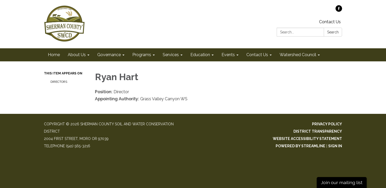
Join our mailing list (341, 182)
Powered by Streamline (300, 146)
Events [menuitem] (228, 54)
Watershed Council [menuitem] (298, 54)
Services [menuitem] (171, 54)
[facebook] (339, 10)
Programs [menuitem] (141, 54)
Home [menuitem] (54, 54)
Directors (59, 82)
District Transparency (317, 131)
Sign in (335, 146)
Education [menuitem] (200, 54)
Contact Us (330, 21)
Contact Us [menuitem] (257, 54)
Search (333, 32)
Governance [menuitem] (109, 54)
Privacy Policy (327, 124)
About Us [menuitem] (77, 54)
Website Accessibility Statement (307, 139)
